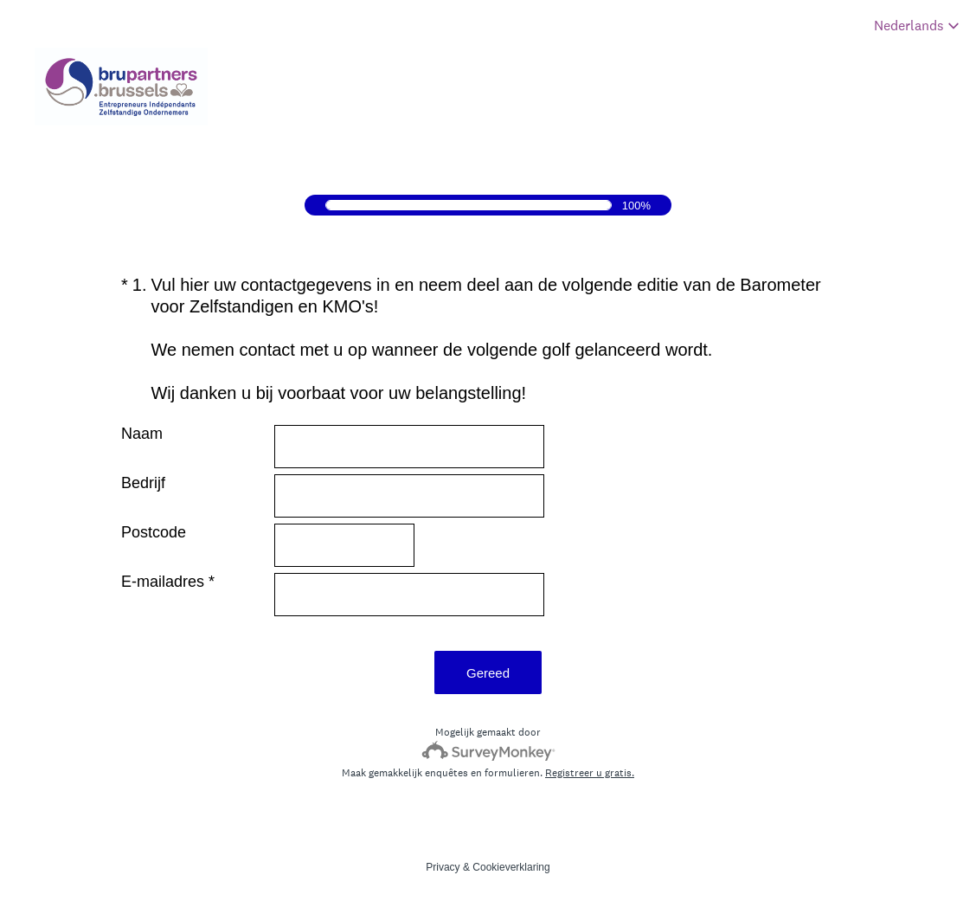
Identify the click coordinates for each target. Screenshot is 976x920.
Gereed (488, 673)
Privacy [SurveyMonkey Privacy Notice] (442, 867)
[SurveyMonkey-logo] (488, 750)
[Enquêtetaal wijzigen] (917, 25)
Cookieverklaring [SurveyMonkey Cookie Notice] (510, 867)
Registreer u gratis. (589, 773)
